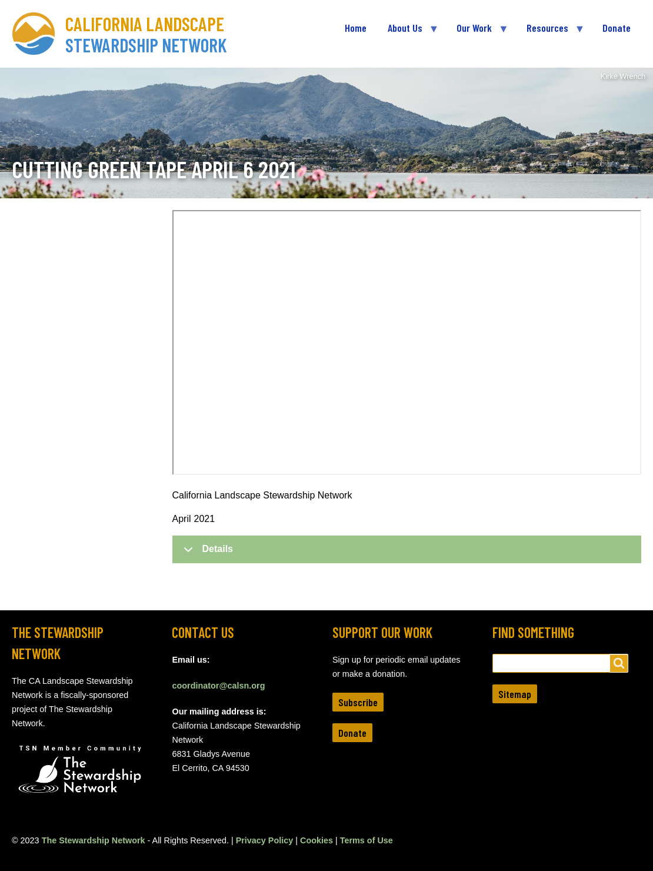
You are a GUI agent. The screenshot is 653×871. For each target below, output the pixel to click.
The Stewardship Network (93, 840)
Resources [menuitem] (550, 32)
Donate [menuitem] (616, 27)
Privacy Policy (265, 840)
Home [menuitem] (356, 27)
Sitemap (514, 693)
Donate (352, 732)
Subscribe (358, 702)
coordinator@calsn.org (218, 685)
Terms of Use (366, 840)
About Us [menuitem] (407, 32)
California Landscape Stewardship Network (146, 34)
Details (206, 553)
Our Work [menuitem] (477, 32)
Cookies (316, 840)
